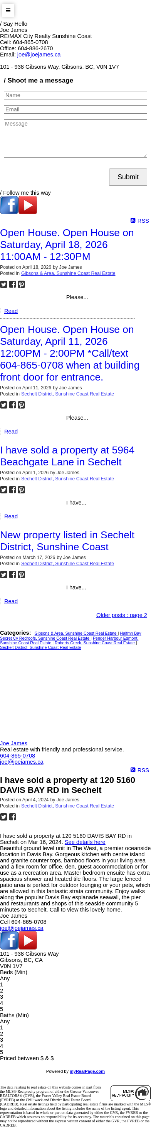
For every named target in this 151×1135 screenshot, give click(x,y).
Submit (128, 177)
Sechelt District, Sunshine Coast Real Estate (67, 394)
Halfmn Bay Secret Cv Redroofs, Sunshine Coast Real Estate (70, 635)
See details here (85, 842)
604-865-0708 (17, 756)
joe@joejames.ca (39, 54)
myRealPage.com (87, 1071)
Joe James (13, 743)
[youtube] (27, 212)
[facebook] (9, 212)
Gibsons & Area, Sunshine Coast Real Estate (68, 273)
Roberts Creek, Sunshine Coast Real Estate (95, 642)
